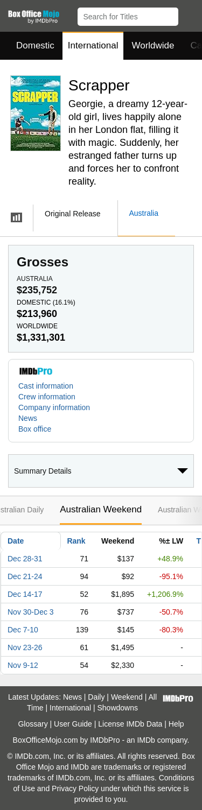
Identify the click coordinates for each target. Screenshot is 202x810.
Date (16, 541)
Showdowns (117, 707)
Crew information (46, 396)
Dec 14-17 (25, 594)
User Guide (73, 724)
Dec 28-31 (25, 558)
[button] (189, 14)
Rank (76, 541)
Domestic (35, 45)
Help (176, 724)
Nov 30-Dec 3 (31, 612)
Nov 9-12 (23, 665)
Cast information (45, 386)
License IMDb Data (130, 724)
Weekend (127, 697)
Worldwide (152, 45)
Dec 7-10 (23, 629)
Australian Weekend (101, 509)
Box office (34, 429)
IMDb (146, 740)
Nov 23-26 (25, 647)
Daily (96, 697)
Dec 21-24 (25, 576)
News (27, 418)
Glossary (32, 724)
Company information (54, 407)
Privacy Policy (75, 788)
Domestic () (46, 302)
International (93, 45)
